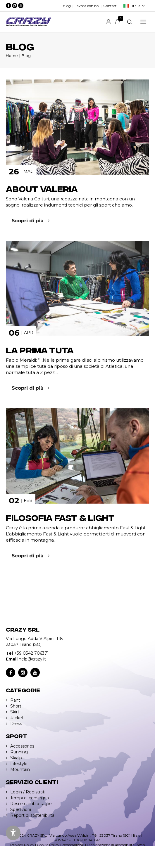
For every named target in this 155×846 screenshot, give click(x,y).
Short (15, 706)
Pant (15, 700)
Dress (16, 723)
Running (19, 752)
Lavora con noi (87, 6)
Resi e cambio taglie (31, 803)
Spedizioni (20, 809)
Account (108, 22)
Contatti (110, 6)
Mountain (20, 769)
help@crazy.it (32, 659)
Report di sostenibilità (32, 815)
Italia (136, 6)
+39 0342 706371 (31, 653)
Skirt (14, 712)
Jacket (17, 717)
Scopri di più (28, 220)
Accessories (22, 746)
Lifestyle (18, 763)
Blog (67, 6)
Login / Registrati (27, 792)
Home (12, 55)
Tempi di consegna (29, 797)
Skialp (16, 757)
